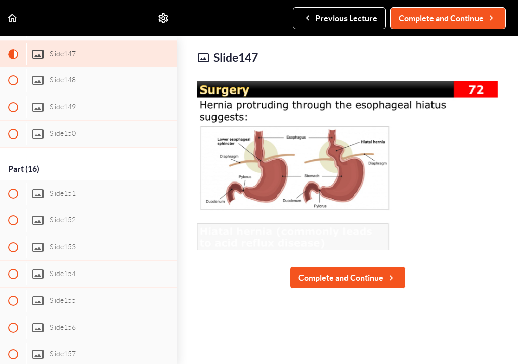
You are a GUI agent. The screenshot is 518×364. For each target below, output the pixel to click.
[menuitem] (164, 18)
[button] (12, 18)
